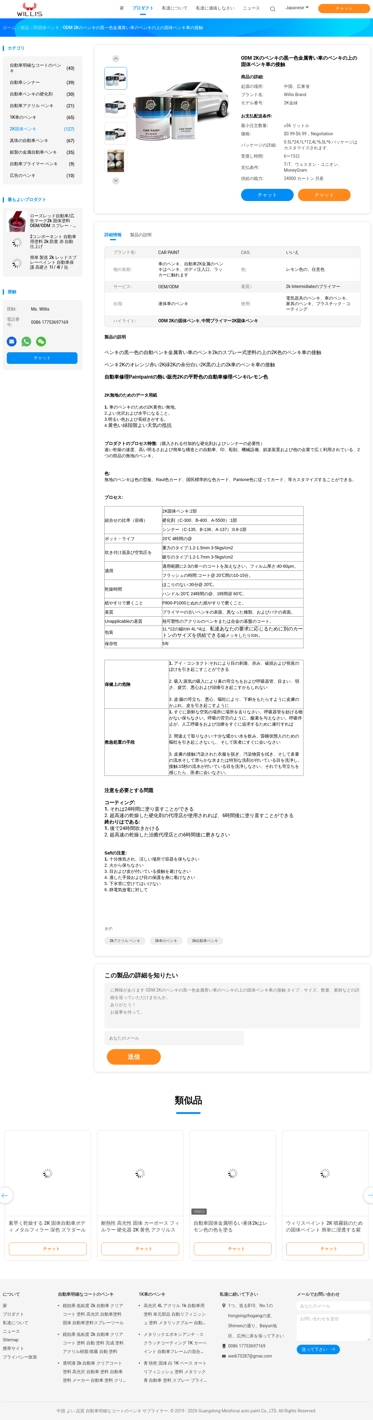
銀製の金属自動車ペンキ (42, 152)
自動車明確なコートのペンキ (42, 68)
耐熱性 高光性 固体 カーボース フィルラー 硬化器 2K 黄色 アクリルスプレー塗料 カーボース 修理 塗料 (140, 1229)
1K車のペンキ (42, 117)
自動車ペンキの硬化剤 (42, 94)
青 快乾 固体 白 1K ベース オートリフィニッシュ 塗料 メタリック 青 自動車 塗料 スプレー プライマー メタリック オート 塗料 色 (175, 1372)
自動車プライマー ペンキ (42, 164)
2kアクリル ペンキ (125, 941)
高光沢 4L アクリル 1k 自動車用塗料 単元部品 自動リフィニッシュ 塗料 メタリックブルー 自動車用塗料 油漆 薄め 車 (175, 1315)
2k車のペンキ (166, 941)
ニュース (11, 1331)
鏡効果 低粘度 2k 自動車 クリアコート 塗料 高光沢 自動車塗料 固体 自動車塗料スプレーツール (93, 1314)
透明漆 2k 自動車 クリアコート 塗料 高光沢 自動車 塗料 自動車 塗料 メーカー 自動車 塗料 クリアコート (93, 1372)
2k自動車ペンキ (205, 941)
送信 (134, 1056)
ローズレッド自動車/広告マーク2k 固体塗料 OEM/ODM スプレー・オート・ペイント (53, 220)
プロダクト (13, 1314)
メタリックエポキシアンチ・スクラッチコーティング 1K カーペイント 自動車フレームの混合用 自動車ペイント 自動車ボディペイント (175, 1344)
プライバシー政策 (20, 1357)
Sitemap (10, 1339)
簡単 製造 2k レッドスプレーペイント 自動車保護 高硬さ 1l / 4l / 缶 (53, 262)
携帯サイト (13, 1348)
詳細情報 (113, 234)
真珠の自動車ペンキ (42, 141)
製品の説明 (141, 234)
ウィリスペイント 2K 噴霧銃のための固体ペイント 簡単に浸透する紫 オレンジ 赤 (324, 1229)
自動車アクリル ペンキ (42, 106)
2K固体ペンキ (42, 129)
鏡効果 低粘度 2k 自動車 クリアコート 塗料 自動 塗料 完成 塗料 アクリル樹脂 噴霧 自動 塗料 (93, 1343)
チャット (344, 8)
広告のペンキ (42, 176)
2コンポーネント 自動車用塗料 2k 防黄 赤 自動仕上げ (53, 241)
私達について (15, 1322)
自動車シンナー (42, 83)
